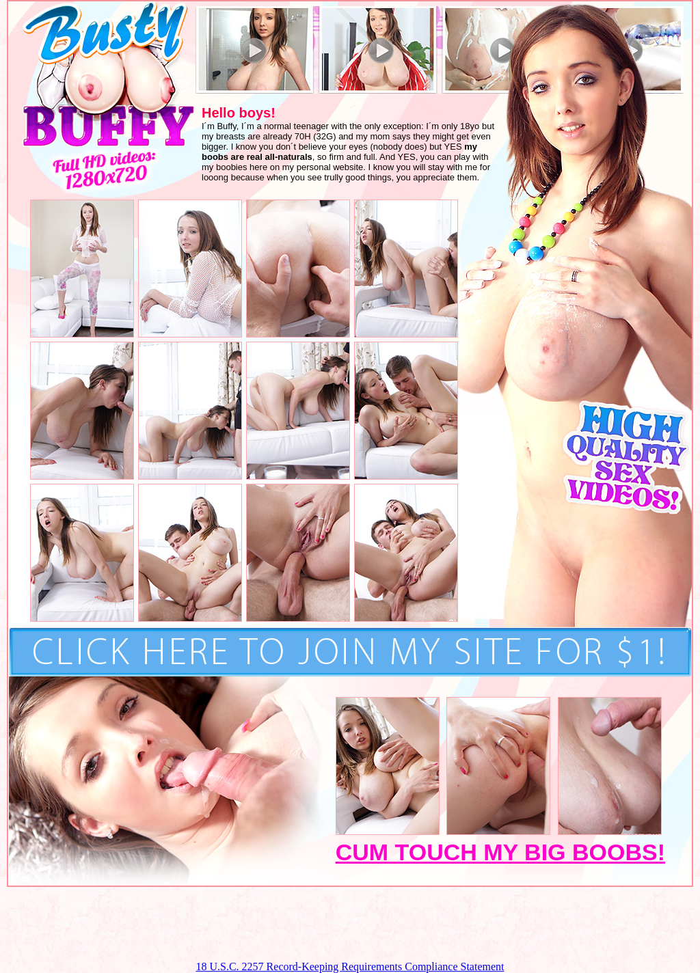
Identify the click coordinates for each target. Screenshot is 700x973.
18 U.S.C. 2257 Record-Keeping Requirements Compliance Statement (350, 966)
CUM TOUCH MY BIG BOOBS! (500, 852)
